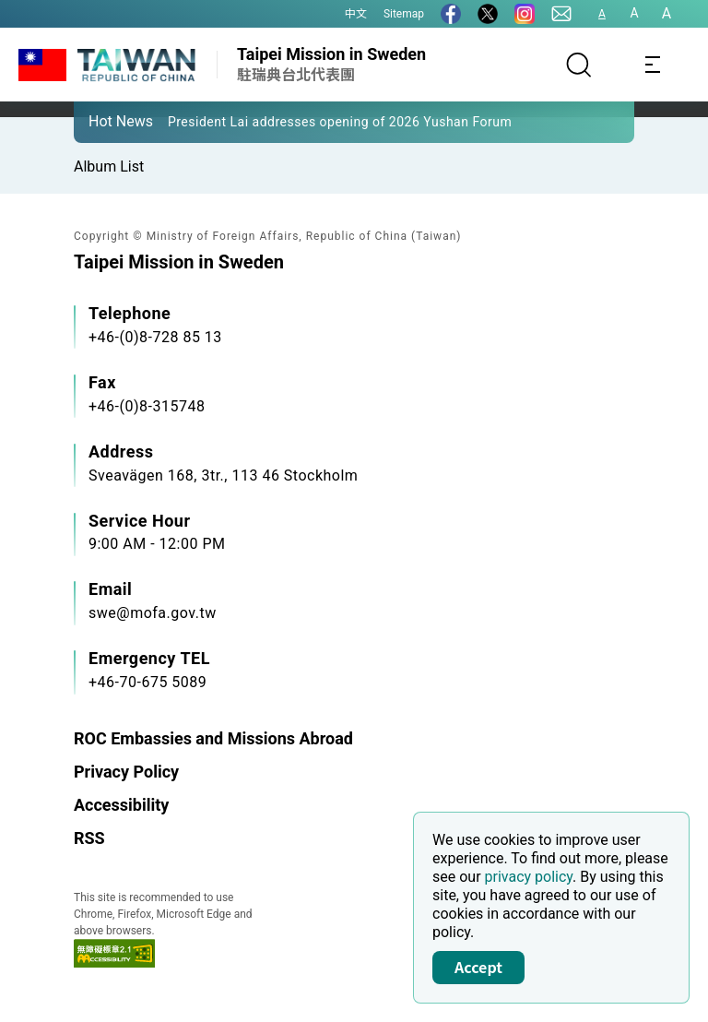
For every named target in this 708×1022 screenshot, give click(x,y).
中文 (356, 13)
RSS (89, 838)
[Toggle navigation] (653, 64)
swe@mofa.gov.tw (152, 613)
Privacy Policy (126, 771)
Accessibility (121, 804)
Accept (478, 967)
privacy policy (529, 876)
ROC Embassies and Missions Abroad (213, 738)
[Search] (579, 64)
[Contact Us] (561, 14)
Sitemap (404, 13)
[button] (101, 120)
